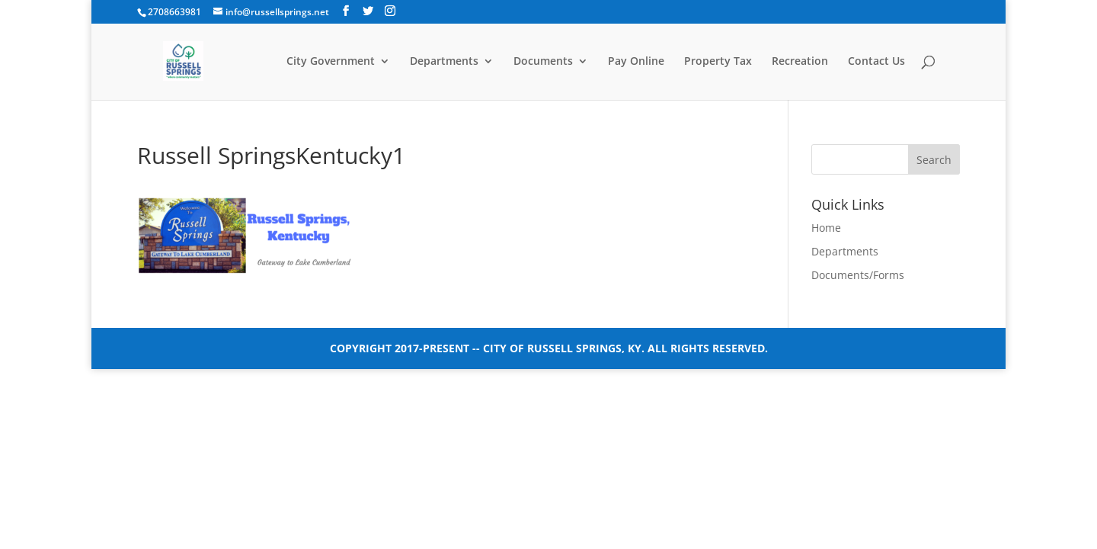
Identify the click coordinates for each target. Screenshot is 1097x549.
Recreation (800, 62)
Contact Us (876, 62)
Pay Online (636, 62)
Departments (444, 62)
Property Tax (718, 62)
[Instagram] (390, 11)
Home (826, 227)
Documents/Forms (857, 275)
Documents (543, 62)
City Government (330, 62)
